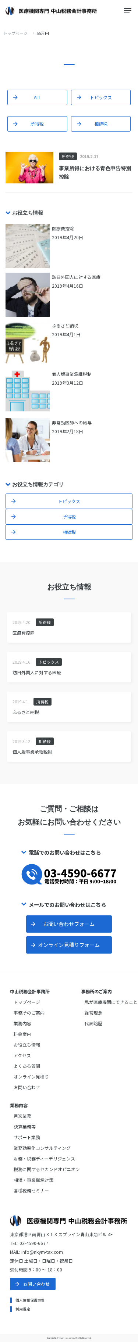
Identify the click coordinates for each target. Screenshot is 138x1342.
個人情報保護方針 (30, 1300)
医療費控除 (24, 632)
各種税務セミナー (31, 1190)
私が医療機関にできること (111, 1002)
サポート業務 (27, 1137)
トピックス (101, 97)
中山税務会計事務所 (30, 991)
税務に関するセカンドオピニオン (47, 1169)
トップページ (15, 33)
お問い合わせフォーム (69, 923)
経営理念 (93, 1012)
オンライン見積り (31, 1076)
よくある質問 (27, 1066)
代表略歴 (93, 1023)
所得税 (37, 124)
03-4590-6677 (34, 1243)
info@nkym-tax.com (42, 1252)
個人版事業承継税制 (32, 752)
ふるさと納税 (26, 712)
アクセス (22, 1055)
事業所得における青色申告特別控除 (95, 172)
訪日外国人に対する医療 (37, 672)
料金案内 (22, 1034)
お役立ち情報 (27, 1044)
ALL (37, 97)
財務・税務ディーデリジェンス (44, 1158)
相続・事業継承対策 (33, 1180)
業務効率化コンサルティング (42, 1148)
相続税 (100, 124)
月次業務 (22, 1116)
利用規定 (22, 1309)
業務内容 (22, 1023)
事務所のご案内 (29, 1012)
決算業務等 (25, 1126)
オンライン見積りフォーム (69, 944)
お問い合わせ (27, 1087)
